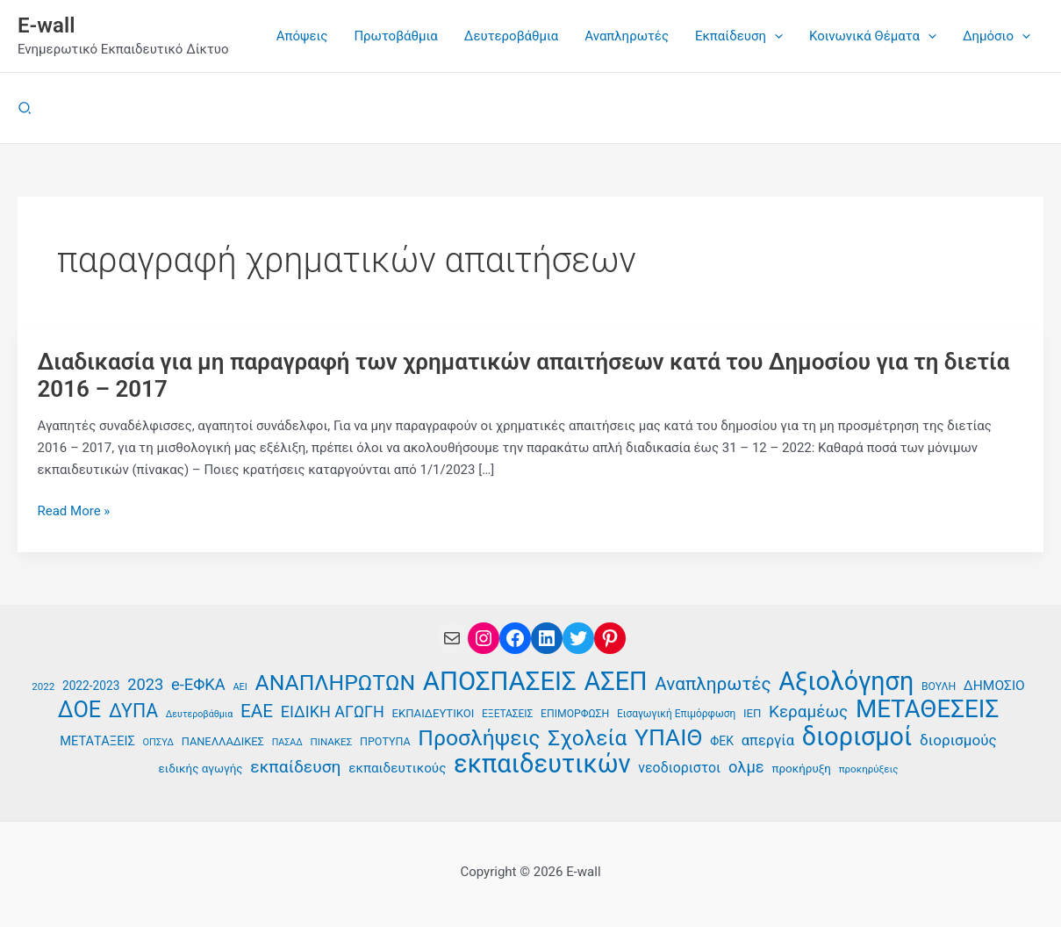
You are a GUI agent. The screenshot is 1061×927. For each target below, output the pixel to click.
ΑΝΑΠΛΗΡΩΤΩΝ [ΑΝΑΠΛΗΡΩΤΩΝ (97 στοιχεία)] (335, 683)
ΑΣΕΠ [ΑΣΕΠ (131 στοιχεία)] (616, 682)
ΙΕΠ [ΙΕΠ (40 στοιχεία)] (752, 713)
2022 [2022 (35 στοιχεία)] (43, 686)
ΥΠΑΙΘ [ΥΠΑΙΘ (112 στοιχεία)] (668, 738)
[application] (774, 36)
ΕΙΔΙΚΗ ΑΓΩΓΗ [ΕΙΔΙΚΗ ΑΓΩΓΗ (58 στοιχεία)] (332, 711)
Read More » (74, 511)
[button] (25, 108)
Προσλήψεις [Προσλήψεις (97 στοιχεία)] (479, 739)
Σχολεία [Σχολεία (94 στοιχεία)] (587, 739)
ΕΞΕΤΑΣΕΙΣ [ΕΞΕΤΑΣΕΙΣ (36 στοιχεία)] (507, 714)
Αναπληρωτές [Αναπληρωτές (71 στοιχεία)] (713, 683)
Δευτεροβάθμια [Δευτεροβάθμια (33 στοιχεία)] (199, 714)
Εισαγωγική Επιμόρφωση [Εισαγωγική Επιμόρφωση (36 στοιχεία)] (676, 714)
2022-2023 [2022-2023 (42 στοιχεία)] (90, 686)
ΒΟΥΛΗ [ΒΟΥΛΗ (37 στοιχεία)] (938, 686)
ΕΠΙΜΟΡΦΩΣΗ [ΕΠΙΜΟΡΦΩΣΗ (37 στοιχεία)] (575, 714)
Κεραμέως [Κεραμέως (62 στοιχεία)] (808, 711)
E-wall (46, 25)
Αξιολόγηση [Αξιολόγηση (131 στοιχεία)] (846, 682)
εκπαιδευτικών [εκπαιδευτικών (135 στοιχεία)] (542, 764)
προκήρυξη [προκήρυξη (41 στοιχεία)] (800, 768)
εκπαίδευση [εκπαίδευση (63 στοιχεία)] (295, 767)
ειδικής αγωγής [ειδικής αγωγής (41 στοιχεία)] (201, 768)
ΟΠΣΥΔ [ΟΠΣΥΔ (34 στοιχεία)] (158, 742)
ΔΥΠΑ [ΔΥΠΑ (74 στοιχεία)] (133, 711)
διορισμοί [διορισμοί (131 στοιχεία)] (857, 737)
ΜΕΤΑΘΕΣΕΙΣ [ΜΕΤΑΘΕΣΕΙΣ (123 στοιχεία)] (927, 710)
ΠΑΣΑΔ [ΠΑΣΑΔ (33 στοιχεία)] (287, 742)
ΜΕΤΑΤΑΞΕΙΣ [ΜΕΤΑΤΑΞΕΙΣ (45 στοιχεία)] (97, 741)
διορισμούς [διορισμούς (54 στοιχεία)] (958, 740)
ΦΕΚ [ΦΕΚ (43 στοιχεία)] (722, 741)
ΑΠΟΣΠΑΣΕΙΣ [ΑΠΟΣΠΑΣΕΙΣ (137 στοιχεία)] (500, 682)
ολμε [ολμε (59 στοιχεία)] (746, 767)
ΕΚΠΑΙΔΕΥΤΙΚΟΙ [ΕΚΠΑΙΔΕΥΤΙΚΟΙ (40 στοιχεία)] (433, 713)
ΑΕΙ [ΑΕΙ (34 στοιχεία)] (240, 687)
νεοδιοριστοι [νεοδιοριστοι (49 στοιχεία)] (679, 767)
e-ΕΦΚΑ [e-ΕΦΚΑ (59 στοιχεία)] (198, 684)
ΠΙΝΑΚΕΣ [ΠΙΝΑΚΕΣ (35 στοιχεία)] (331, 742)
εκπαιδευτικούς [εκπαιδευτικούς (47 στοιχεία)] (397, 768)
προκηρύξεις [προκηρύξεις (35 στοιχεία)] (869, 769)
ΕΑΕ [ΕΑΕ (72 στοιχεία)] (256, 711)
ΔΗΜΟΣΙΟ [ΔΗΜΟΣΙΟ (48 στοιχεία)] (994, 685)
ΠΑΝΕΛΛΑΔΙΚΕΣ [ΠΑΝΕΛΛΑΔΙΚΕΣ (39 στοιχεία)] (223, 741)
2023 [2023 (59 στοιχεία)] (145, 684)
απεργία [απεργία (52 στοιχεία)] (768, 740)
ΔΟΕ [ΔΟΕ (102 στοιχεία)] (80, 710)
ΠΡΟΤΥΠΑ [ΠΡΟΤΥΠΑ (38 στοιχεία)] (385, 741)
